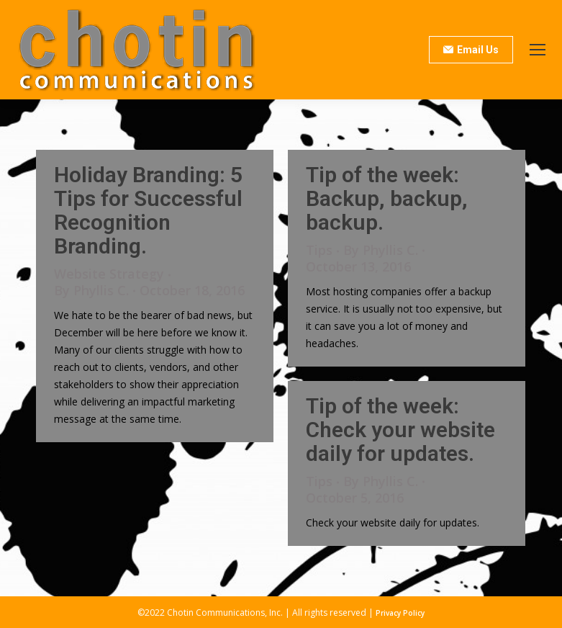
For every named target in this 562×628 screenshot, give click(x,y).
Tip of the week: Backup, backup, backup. (387, 198)
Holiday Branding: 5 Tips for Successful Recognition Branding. (148, 210)
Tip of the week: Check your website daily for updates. (400, 429)
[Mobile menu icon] (537, 50)
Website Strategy (109, 273)
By (91, 290)
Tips (319, 250)
